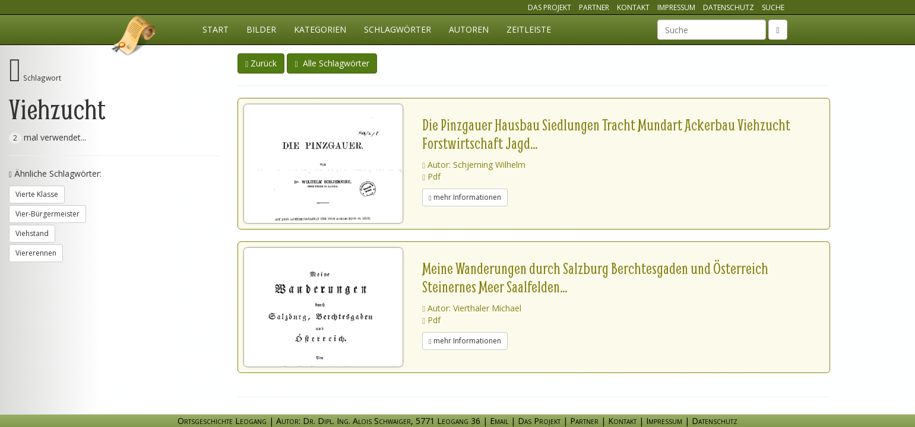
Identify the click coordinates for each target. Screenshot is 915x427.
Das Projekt (549, 7)
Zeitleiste (528, 29)
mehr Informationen (465, 197)
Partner (594, 7)
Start (215, 29)
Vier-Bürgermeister (47, 214)
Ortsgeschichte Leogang (134, 37)
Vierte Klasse (36, 194)
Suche (773, 7)
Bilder (261, 29)
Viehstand (32, 233)
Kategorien (320, 29)
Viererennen (35, 253)
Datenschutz (728, 7)
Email (499, 420)
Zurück (261, 63)
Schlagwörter (397, 29)
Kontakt (633, 7)
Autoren (469, 29)
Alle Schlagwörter (332, 63)
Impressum (676, 7)
